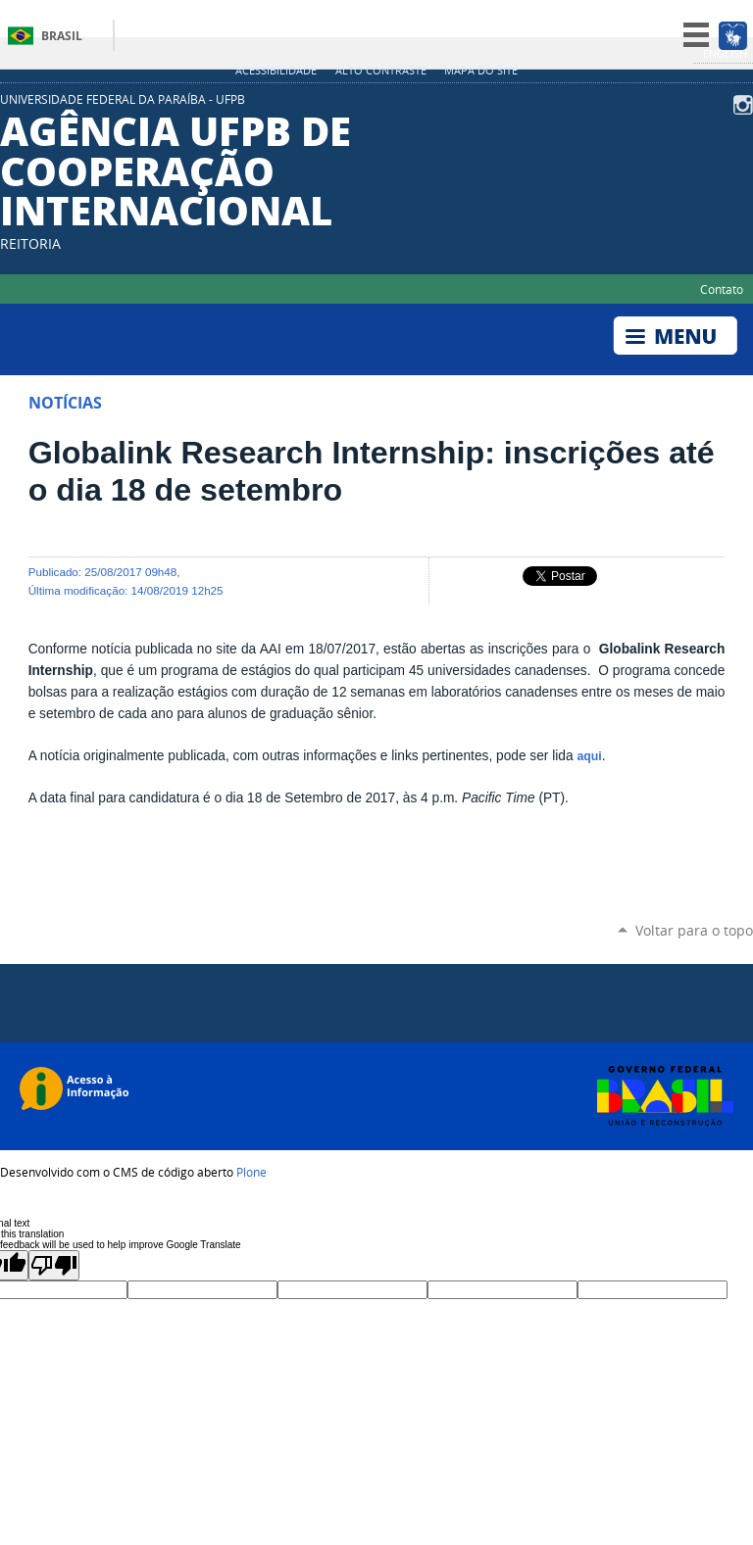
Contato (721, 289)
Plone (251, 1172)
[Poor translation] (53, 1265)
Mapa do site (481, 70)
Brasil (61, 35)
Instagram (743, 105)
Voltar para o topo (694, 930)
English (725, 53)
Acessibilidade (276, 70)
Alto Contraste (381, 70)
